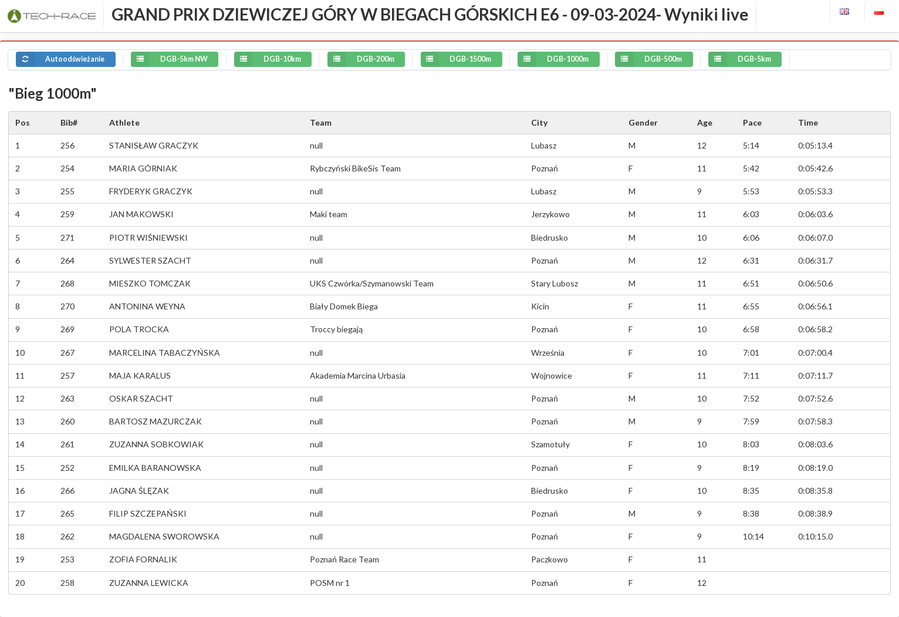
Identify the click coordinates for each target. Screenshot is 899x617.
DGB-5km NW (169, 59)
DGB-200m (360, 59)
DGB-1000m (553, 59)
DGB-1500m (456, 59)
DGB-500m (648, 59)
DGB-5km (739, 59)
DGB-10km (267, 59)
